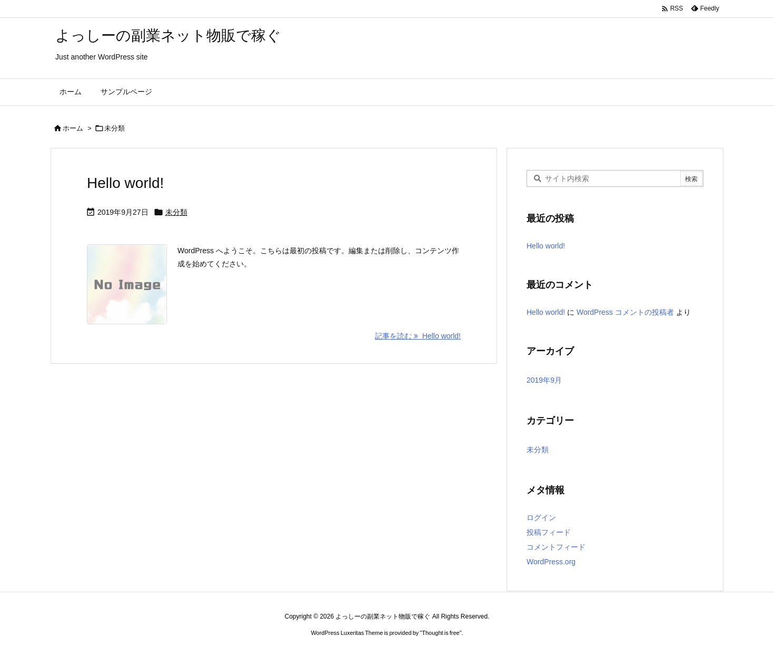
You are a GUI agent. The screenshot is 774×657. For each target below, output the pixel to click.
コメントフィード (556, 547)
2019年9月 (544, 380)
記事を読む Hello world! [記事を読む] (418, 336)
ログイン (541, 517)
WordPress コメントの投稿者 (625, 312)
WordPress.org (551, 562)
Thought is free (440, 633)
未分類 (176, 212)
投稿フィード (549, 532)
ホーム (73, 128)
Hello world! (125, 183)
